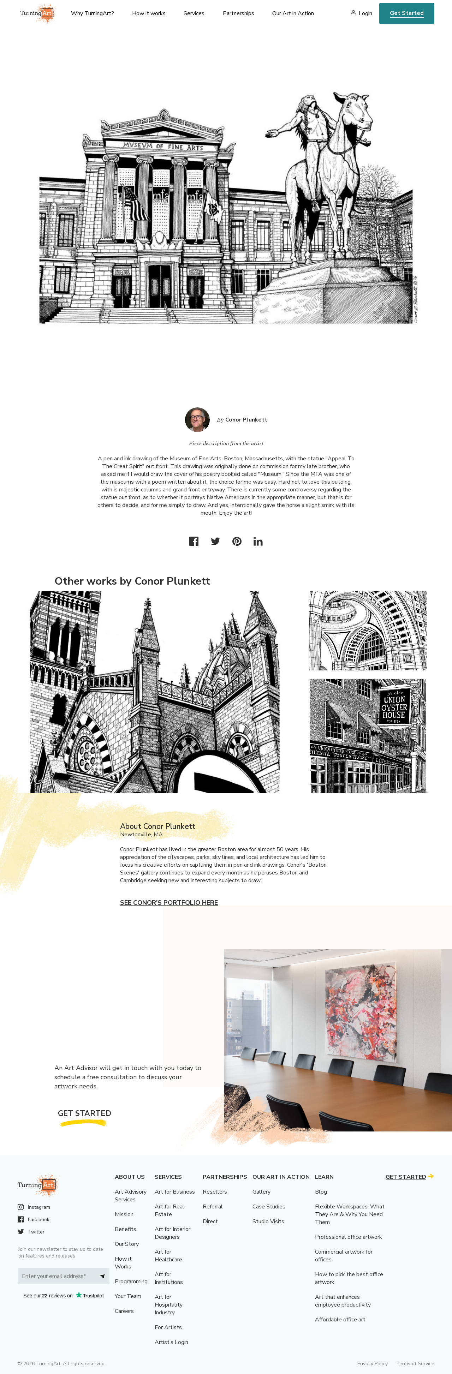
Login (365, 13)
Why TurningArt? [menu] (92, 13)
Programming (131, 1281)
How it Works (123, 1263)
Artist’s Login (171, 1342)
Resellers (215, 1192)
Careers (124, 1311)
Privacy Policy (372, 1363)
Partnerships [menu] (238, 13)
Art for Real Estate (169, 1210)
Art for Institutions (169, 1278)
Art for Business (175, 1192)
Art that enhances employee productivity (343, 1301)
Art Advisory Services (131, 1195)
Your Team (128, 1296)
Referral (213, 1207)
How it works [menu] (149, 13)
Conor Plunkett (246, 420)
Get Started (407, 13)
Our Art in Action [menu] (293, 13)
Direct (210, 1221)
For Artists (168, 1327)
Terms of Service (415, 1363)
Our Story (127, 1244)
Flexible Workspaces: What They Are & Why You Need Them (350, 1214)
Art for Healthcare (168, 1256)
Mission (124, 1214)
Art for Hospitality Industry (169, 1304)
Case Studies (268, 1207)
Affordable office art (340, 1320)
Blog (321, 1192)
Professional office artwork (348, 1237)
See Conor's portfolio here (169, 902)
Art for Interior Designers (172, 1233)
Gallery (261, 1192)
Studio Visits (268, 1221)
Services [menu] (194, 13)
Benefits (125, 1229)
